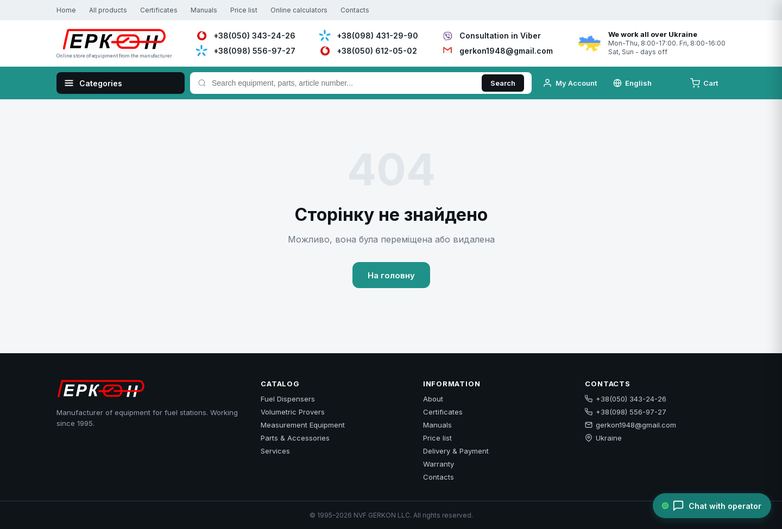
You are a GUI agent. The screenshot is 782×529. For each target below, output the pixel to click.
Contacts (354, 10)
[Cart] (705, 83)
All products (108, 10)
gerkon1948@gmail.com (630, 424)
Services (275, 451)
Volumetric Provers (293, 411)
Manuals (204, 10)
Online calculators (298, 10)
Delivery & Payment (456, 451)
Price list (243, 10)
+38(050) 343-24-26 (625, 398)
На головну (391, 275)
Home (66, 10)
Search (502, 83)
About (433, 398)
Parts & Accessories (295, 438)
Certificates (159, 10)
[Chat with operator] (712, 505)
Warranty (438, 464)
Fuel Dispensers (288, 398)
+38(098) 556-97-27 (625, 411)
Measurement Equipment (303, 424)
